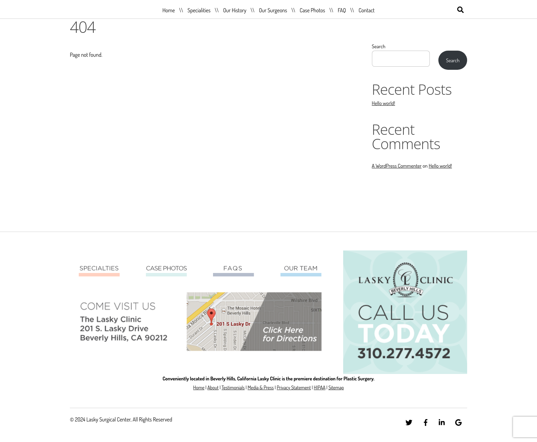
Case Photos (312, 10)
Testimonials (233, 387)
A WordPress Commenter (397, 165)
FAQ (342, 10)
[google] (458, 421)
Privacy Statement (294, 387)
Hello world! (383, 103)
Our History (235, 10)
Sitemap (336, 387)
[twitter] (409, 421)
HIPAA (319, 387)
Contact (367, 10)
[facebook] (426, 421)
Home (168, 10)
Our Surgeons (273, 10)
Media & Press (261, 387)
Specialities (198, 10)
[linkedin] (442, 421)
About (212, 387)
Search (379, 46)
